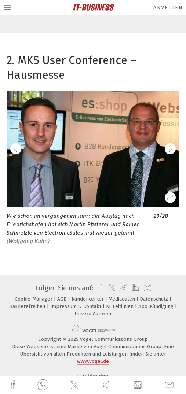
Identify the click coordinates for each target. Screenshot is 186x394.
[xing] (107, 385)
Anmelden (167, 7)
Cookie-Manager (34, 299)
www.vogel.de (93, 361)
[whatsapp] (42, 385)
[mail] (170, 385)
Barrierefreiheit (28, 306)
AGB (62, 299)
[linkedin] (138, 385)
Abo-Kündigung (156, 306)
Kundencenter (88, 299)
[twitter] (75, 385)
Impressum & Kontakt (76, 306)
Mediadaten (122, 299)
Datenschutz (154, 299)
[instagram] (146, 288)
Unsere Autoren (93, 313)
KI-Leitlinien (120, 306)
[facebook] (14, 385)
